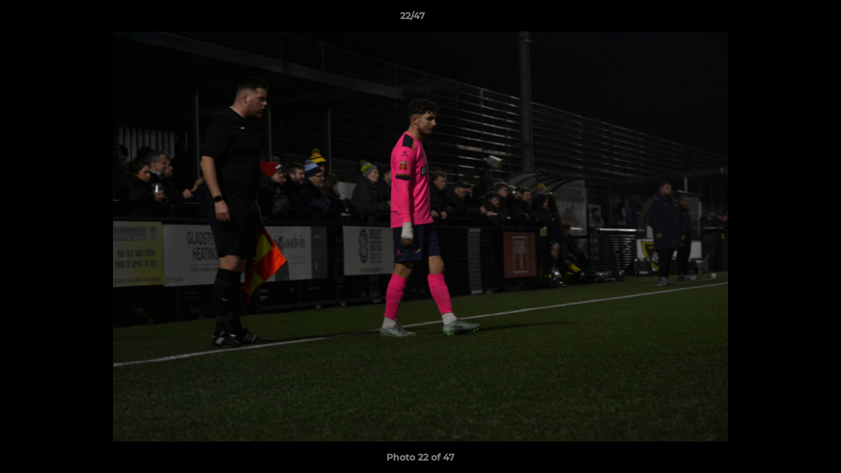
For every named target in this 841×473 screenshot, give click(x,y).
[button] (786, 19)
